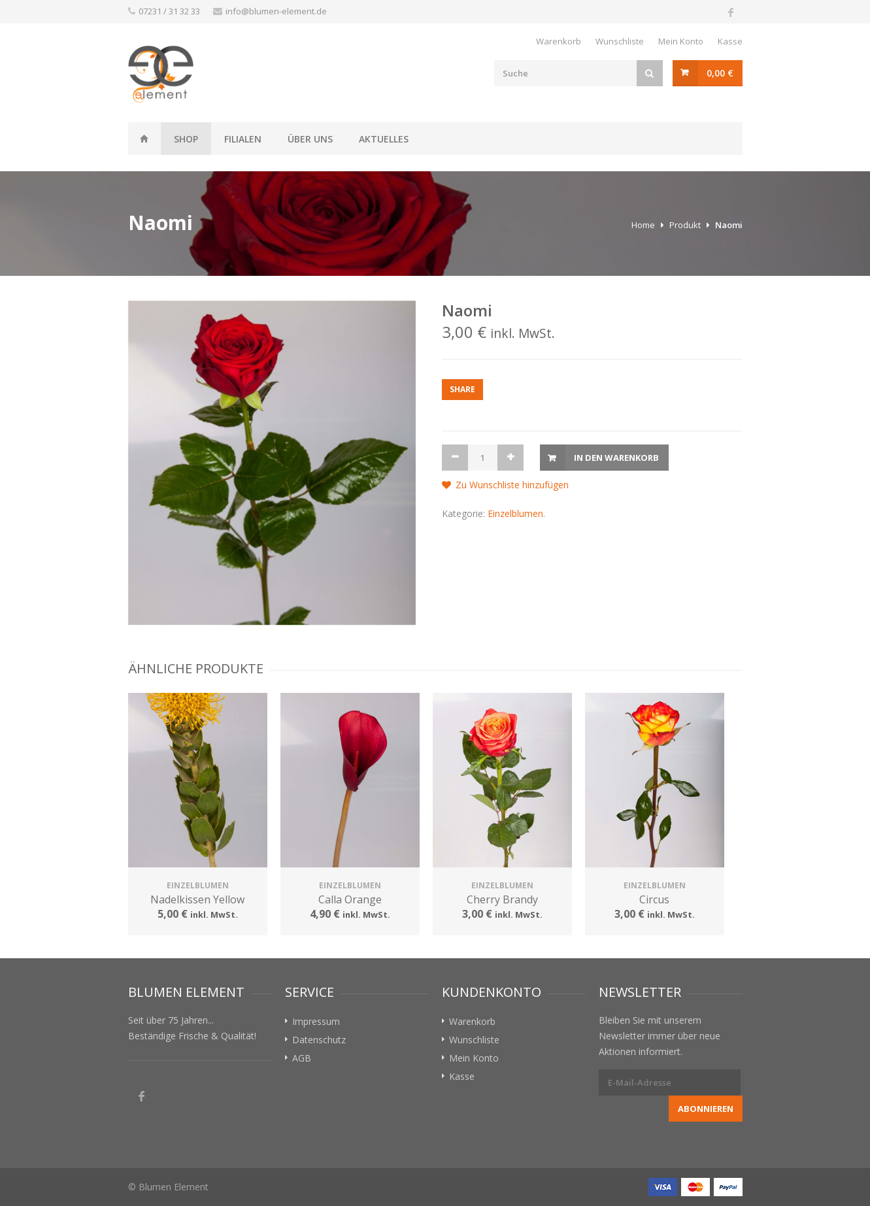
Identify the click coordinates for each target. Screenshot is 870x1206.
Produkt (685, 225)
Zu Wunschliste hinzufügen (512, 484)
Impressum (316, 1021)
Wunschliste (619, 41)
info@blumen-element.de (276, 11)
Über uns (310, 139)
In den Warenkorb (616, 457)
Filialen (242, 139)
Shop (186, 139)
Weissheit (144, 138)
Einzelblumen (515, 513)
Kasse (730, 41)
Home (643, 225)
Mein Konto (680, 41)
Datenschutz (319, 1039)
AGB (301, 1058)
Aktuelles (384, 139)
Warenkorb (558, 41)
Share (462, 389)
